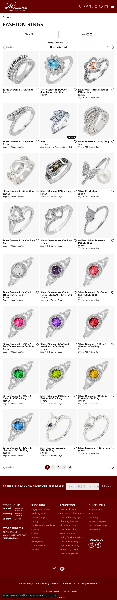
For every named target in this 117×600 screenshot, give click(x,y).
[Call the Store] (10, 538)
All (69, 467)
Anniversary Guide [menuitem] (69, 549)
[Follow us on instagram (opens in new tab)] (91, 545)
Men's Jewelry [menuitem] (38, 541)
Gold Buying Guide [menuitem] (69, 553)
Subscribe (106, 486)
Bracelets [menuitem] (35, 537)
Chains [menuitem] (34, 533)
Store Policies (95, 529)
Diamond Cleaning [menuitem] (69, 541)
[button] (81, 6)
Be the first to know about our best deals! (33, 486)
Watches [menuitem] (35, 549)
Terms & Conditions (61, 583)
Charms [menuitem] (35, 529)
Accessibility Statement (86, 583)
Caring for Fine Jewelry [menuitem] (71, 537)
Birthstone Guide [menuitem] (68, 525)
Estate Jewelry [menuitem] (38, 545)
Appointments (95, 509)
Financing (93, 517)
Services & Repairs (97, 521)
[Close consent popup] (56, 595)
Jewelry (8, 17)
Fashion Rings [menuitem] (38, 517)
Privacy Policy (42, 583)
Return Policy (26, 583)
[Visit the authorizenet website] (62, 569)
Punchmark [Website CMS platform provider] (63, 597)
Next (109, 47)
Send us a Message (98, 525)
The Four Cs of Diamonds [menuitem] (72, 513)
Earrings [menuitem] (35, 521)
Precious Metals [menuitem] (67, 533)
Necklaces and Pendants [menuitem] (43, 525)
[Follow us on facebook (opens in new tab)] (98, 545)
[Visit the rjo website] (54, 569)
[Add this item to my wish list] (36, 89)
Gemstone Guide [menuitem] (68, 529)
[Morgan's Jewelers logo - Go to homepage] (15, 6)
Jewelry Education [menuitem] (68, 509)
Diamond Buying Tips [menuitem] (70, 517)
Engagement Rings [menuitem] (40, 509)
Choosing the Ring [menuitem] (69, 521)
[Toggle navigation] (112, 6)
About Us (93, 513)
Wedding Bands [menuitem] (39, 513)
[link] (91, 6)
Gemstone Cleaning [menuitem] (69, 545)
